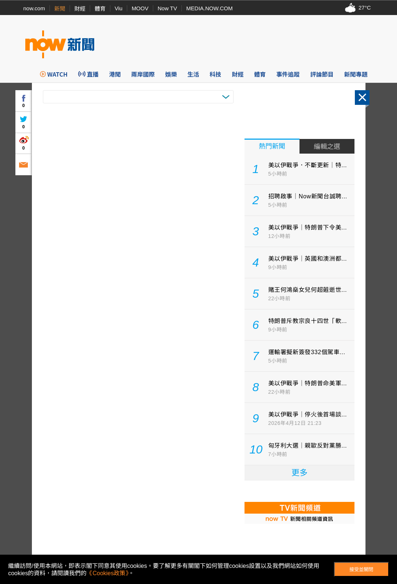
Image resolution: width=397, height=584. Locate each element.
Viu (118, 8)
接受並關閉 (361, 569)
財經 (79, 8)
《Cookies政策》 (107, 573)
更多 (299, 472)
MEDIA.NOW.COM (209, 8)
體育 (100, 8)
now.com (34, 8)
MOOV (140, 8)
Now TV (167, 8)
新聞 (59, 8)
